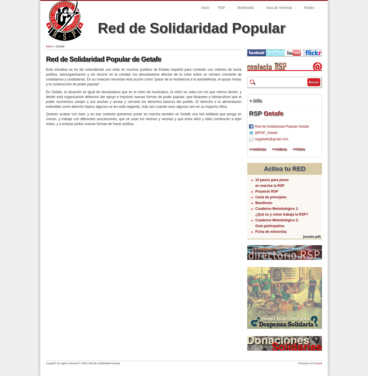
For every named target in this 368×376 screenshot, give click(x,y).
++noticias (257, 149)
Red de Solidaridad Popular (191, 28)
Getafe (273, 113)
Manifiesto (263, 203)
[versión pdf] (312, 236)
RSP (222, 8)
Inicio (205, 8)
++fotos (298, 149)
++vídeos (279, 149)
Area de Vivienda (279, 8)
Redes (309, 8)
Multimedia (246, 8)
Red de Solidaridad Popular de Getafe (103, 59)
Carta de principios (271, 197)
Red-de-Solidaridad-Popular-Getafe (282, 126)
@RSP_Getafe (266, 133)
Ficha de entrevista (271, 232)
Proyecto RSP (266, 191)
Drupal (318, 363)
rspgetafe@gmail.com (271, 139)
